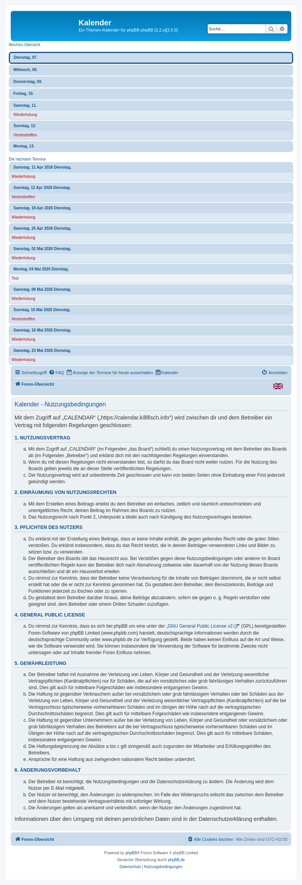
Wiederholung (25, 115)
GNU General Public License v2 (200, 626)
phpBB (131, 853)
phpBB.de (176, 860)
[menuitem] (56, 372)
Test (14, 278)
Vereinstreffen (25, 135)
